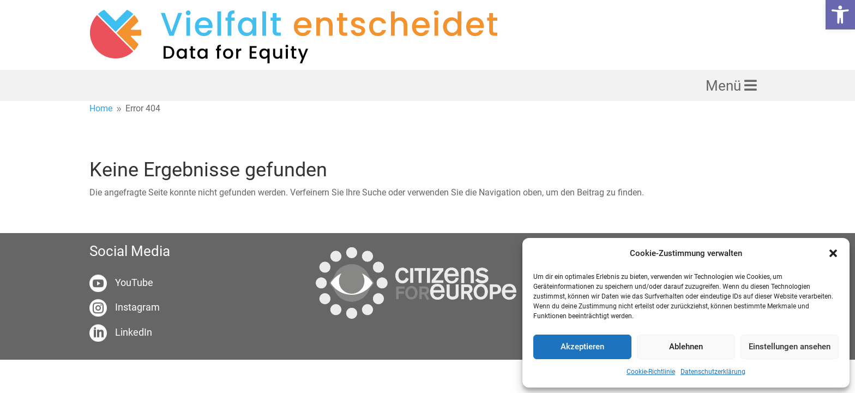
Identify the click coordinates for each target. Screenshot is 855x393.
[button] (833, 253)
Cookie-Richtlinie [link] (651, 372)
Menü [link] (725, 86)
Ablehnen (686, 347)
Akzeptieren (582, 347)
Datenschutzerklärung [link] (713, 372)
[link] (840, 14)
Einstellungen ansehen (789, 347)
